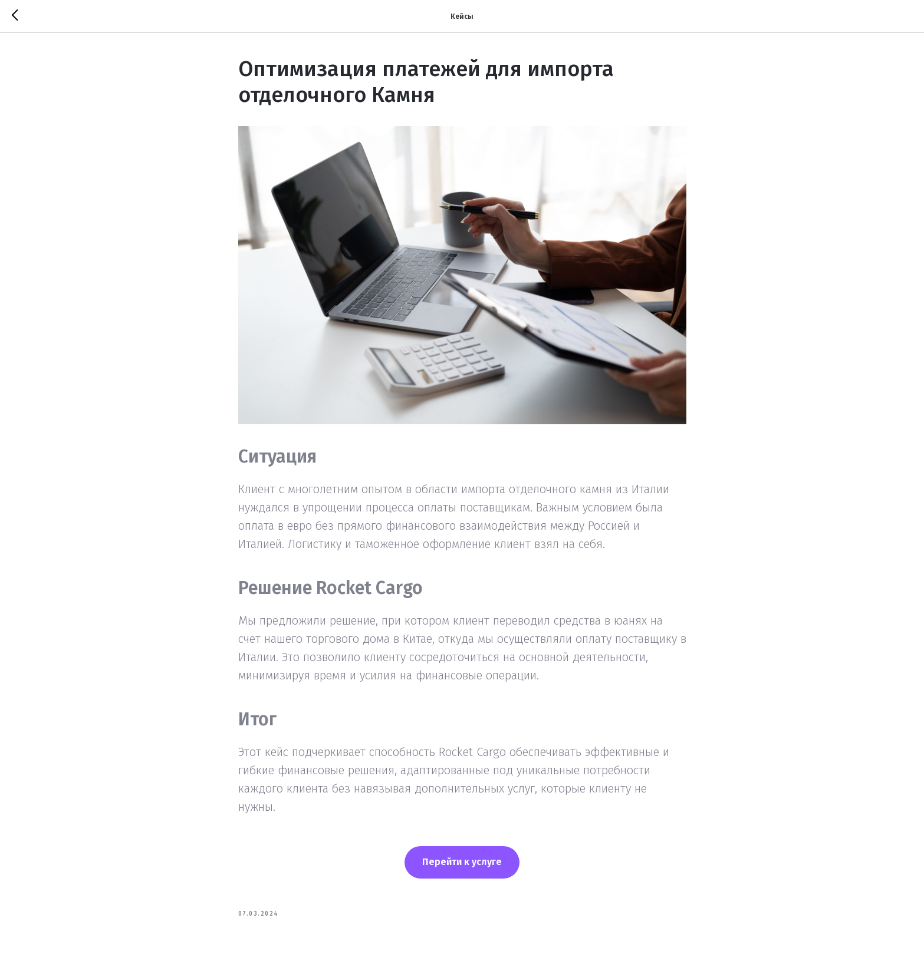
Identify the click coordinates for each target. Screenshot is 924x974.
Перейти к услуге (462, 861)
